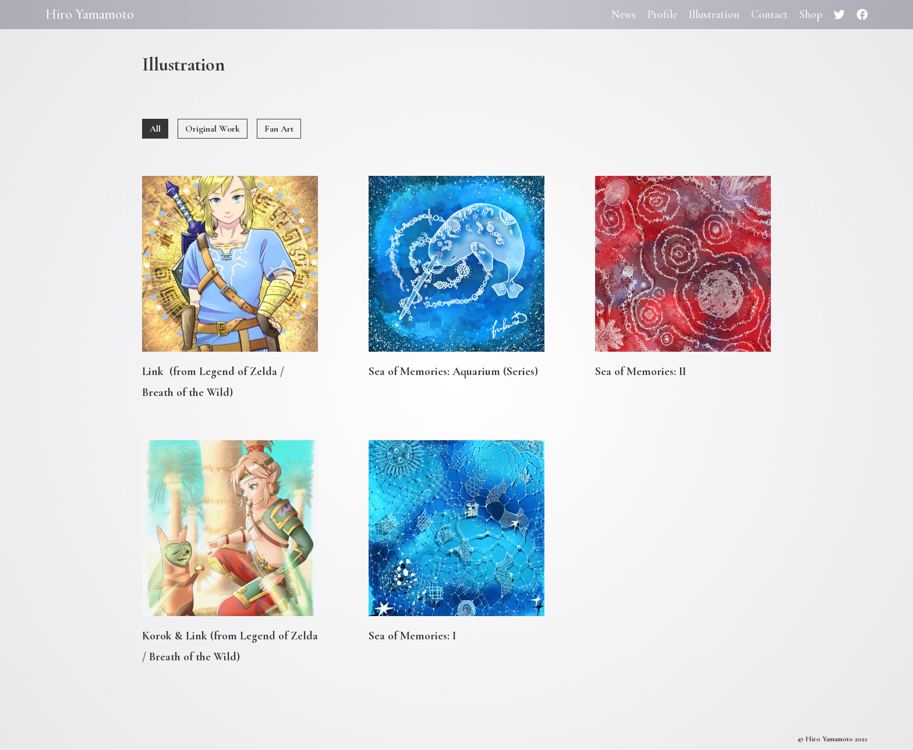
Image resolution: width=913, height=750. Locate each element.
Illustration (714, 15)
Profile (662, 15)
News (623, 15)
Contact (769, 15)
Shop (810, 15)
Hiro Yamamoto (89, 14)
